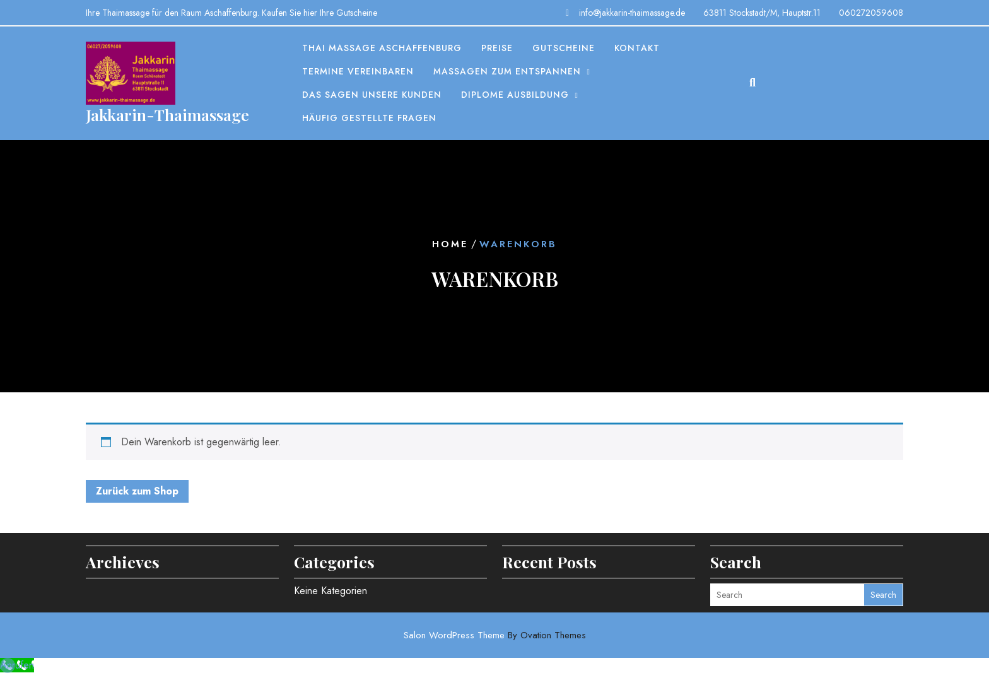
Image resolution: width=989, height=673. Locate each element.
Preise (497, 48)
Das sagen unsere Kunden (372, 94)
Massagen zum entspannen (507, 71)
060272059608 (871, 12)
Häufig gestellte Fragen (369, 118)
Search (883, 594)
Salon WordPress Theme (495, 635)
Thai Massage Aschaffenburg (382, 48)
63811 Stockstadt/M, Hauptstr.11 (762, 12)
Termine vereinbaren (358, 71)
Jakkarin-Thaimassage (167, 114)
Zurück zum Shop (137, 491)
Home (450, 244)
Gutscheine (563, 48)
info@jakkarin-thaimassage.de (632, 12)
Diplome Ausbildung (515, 94)
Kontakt (637, 48)
